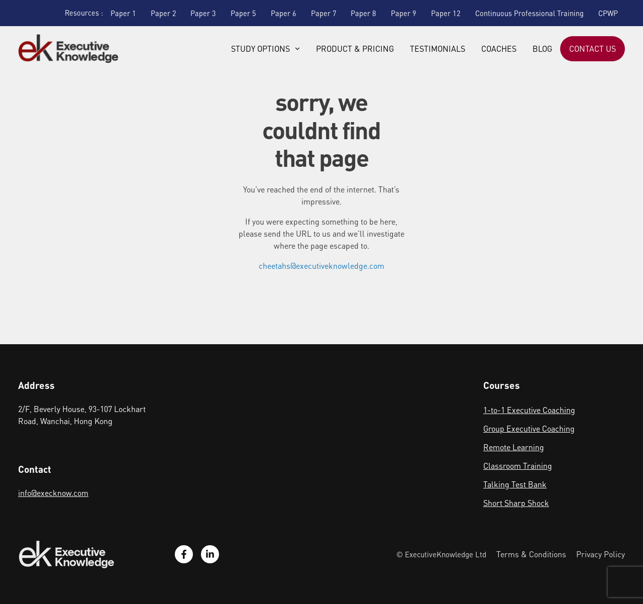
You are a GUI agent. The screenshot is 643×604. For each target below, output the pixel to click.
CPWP (608, 13)
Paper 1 (123, 13)
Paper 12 (446, 13)
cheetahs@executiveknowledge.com (321, 265)
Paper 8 (363, 13)
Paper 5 (243, 13)
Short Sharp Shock (516, 502)
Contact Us (592, 48)
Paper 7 (324, 13)
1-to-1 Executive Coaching (529, 410)
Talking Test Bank (515, 484)
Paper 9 (403, 13)
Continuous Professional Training (529, 13)
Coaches (498, 48)
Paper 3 (203, 13)
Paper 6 (283, 13)
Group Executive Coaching (529, 428)
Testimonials (437, 48)
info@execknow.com (53, 492)
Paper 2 (163, 13)
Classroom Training (517, 465)
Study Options (265, 48)
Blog (542, 48)
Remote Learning (513, 447)
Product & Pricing (355, 48)
